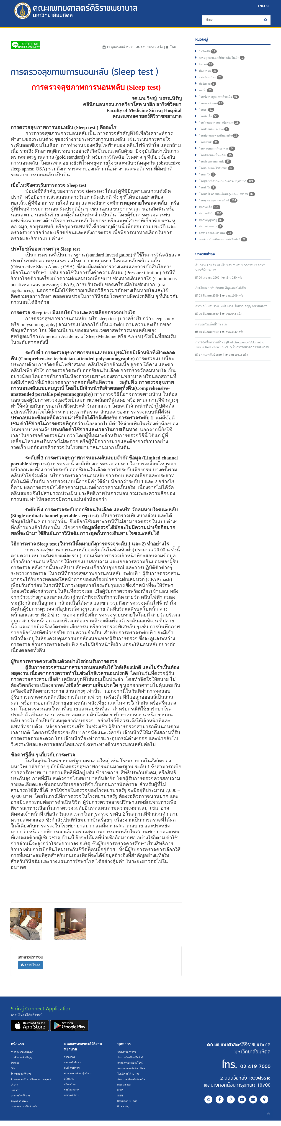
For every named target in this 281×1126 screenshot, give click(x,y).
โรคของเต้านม (213, 106)
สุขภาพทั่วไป (212, 223)
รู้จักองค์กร (70, 1056)
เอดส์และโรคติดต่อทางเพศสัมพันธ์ (226, 250)
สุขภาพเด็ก (211, 216)
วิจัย (13, 1068)
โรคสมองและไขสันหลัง (219, 175)
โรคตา (207, 113)
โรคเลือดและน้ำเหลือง (218, 161)
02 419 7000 (243, 1065)
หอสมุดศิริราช (72, 1095)
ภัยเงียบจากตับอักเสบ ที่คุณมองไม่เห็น (223, 299)
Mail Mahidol (125, 1084)
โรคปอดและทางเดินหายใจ (221, 141)
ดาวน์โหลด (31, 965)
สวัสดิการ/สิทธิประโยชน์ (131, 1062)
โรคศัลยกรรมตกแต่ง (217, 168)
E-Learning (124, 1106)
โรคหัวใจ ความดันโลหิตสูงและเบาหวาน (231, 202)
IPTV (120, 1090)
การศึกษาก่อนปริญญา (24, 1051)
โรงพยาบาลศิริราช (22, 1073)
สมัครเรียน (70, 1084)
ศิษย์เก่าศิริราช (73, 1067)
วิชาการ (16, 1062)
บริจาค (15, 1090)
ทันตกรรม (209, 72)
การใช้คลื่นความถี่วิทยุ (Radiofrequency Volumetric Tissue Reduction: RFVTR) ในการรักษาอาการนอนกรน (230, 365)
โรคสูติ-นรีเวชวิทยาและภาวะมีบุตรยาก (230, 188)
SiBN (120, 1095)
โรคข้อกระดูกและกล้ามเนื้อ (221, 100)
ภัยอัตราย (208, 86)
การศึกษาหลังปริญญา (24, 1057)
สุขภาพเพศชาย (212, 236)
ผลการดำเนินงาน (74, 1062)
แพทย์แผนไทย (212, 79)
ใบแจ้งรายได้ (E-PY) (129, 1073)
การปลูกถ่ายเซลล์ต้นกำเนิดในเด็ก (225, 59)
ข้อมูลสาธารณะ (20, 1106)
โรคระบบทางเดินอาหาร (219, 154)
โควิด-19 (208, 52)
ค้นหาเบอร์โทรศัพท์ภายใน (133, 1079)
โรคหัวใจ (208, 195)
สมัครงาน (70, 1078)
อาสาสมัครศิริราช (21, 1101)
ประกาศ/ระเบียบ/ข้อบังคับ (133, 1057)
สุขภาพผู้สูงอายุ (213, 229)
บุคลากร (16, 1095)
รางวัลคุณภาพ (73, 1089)
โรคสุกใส (208, 182)
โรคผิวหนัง (210, 147)
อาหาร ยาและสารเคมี (218, 243)
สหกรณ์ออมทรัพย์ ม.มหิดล (133, 1068)
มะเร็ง (206, 93)
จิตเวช (207, 65)
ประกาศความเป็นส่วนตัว (26, 1111)
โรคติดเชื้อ (210, 120)
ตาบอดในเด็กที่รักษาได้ (213, 341)
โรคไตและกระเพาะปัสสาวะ (222, 127)
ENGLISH (263, 6)
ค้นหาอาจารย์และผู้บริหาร (80, 1073)
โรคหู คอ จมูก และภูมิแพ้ (220, 209)
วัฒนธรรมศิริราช (127, 1051)
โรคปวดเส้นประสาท (216, 134)
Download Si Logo (128, 1101)
